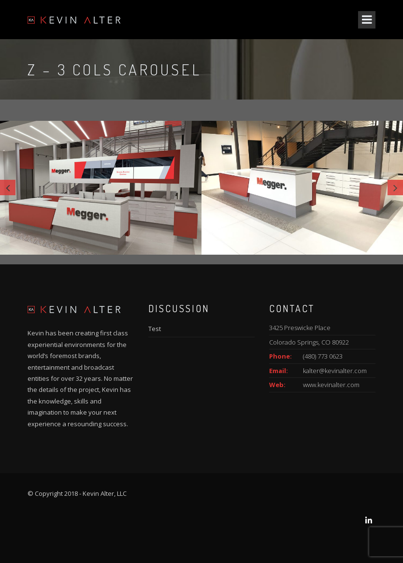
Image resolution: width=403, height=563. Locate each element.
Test (154, 328)
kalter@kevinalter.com (335, 370)
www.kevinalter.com (331, 384)
